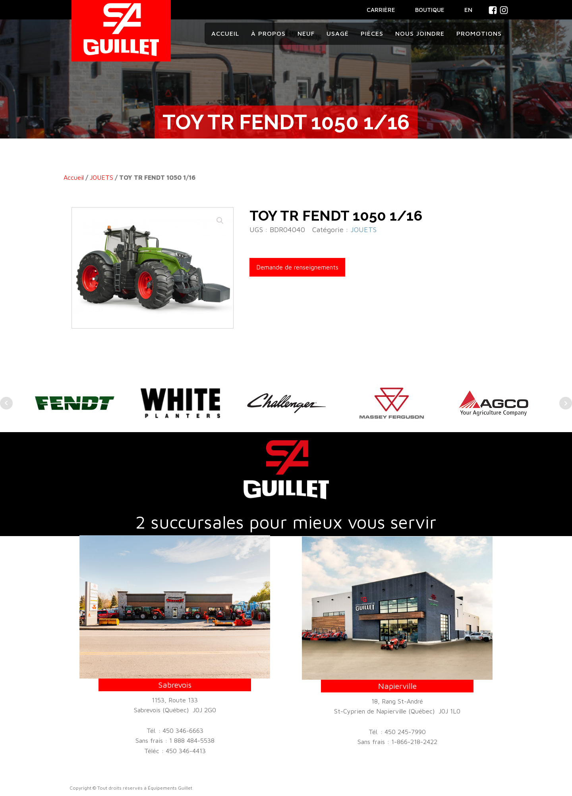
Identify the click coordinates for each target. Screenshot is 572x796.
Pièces (372, 33)
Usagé (338, 33)
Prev (6, 403)
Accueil (225, 33)
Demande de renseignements (297, 267)
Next (565, 403)
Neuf (306, 33)
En (468, 9)
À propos (268, 33)
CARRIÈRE (381, 9)
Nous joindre (419, 33)
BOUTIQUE (429, 9)
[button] (220, 220)
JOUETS (101, 177)
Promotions (479, 33)
